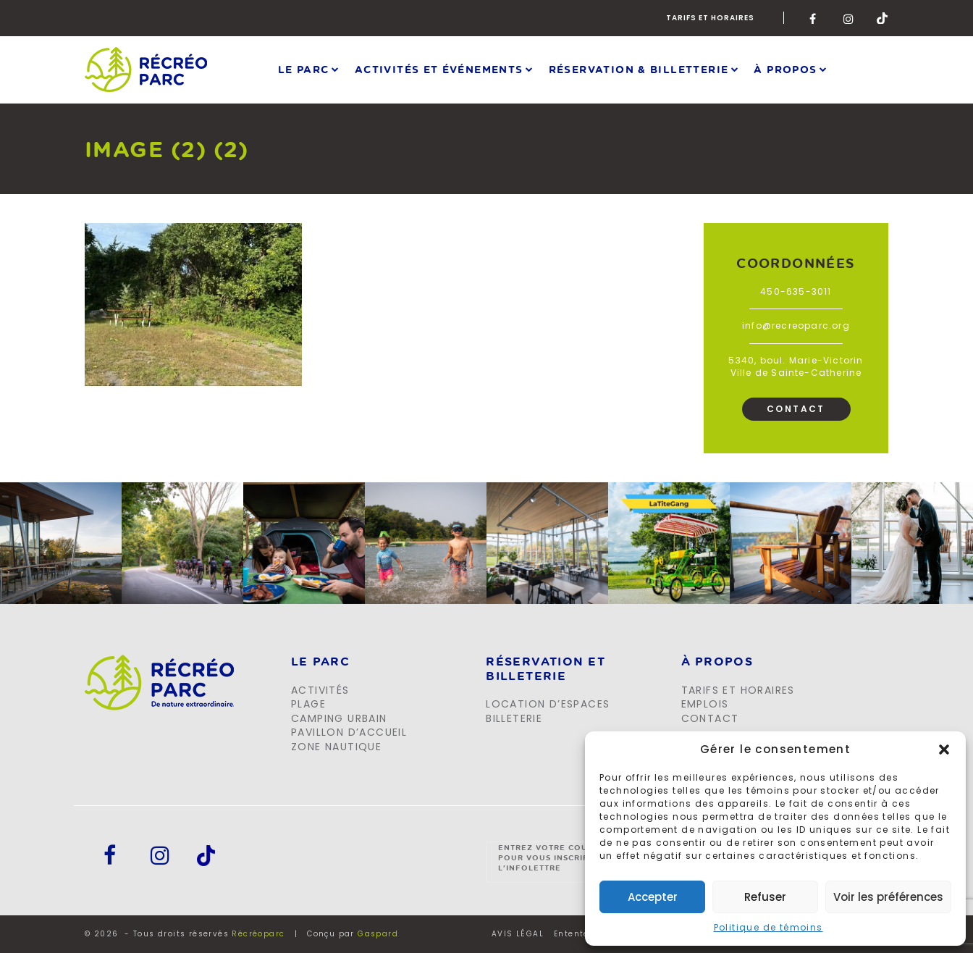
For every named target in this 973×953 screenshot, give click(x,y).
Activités (320, 690)
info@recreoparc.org (796, 325)
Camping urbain (339, 718)
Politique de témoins (768, 927)
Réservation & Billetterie (639, 69)
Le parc (303, 69)
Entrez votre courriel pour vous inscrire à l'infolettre (555, 857)
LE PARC (320, 662)
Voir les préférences (888, 896)
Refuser (765, 896)
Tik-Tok (882, 18)
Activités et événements (439, 69)
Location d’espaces (548, 704)
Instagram (849, 18)
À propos (785, 69)
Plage (308, 704)
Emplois (705, 704)
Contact (796, 409)
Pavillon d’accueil (349, 732)
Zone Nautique (336, 746)
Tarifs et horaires (710, 17)
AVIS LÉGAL (518, 934)
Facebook (815, 18)
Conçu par (352, 933)
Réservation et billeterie (545, 669)
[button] (944, 749)
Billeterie (514, 718)
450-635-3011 (795, 291)
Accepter (653, 896)
